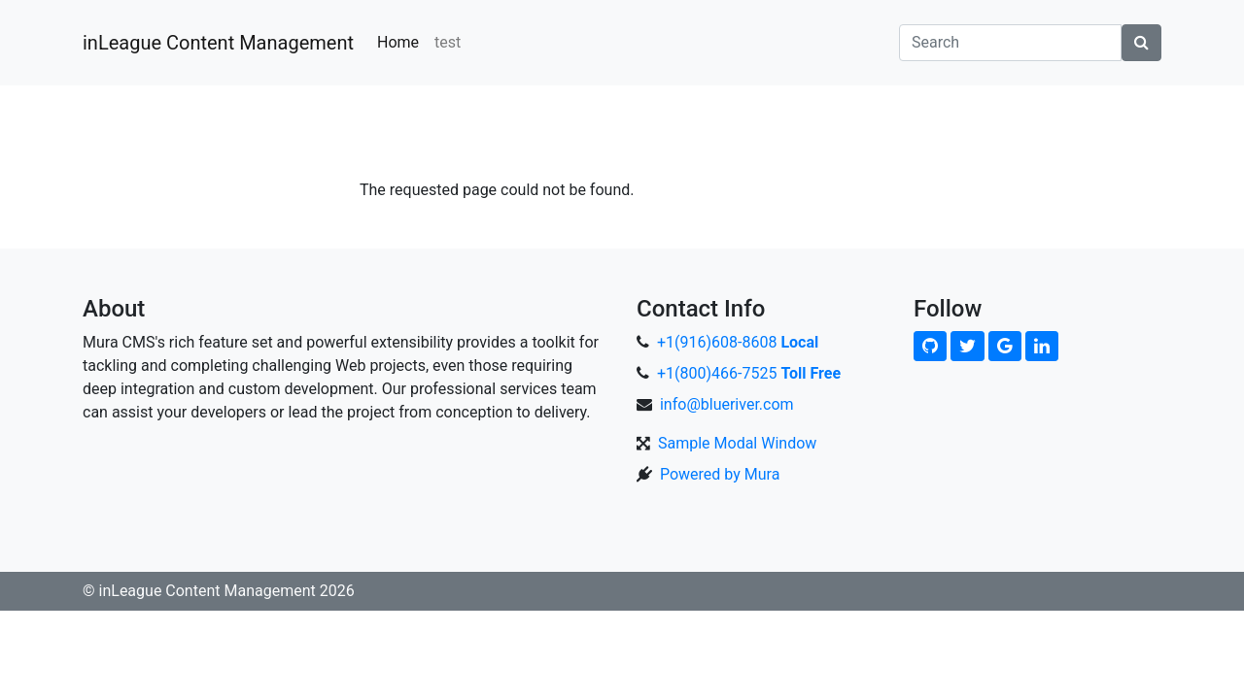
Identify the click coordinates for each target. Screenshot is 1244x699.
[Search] (1010, 42)
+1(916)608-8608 (737, 342)
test (447, 42)
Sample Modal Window (737, 443)
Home (398, 42)
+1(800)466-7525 (749, 373)
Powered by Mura (719, 474)
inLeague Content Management (218, 42)
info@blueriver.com (727, 404)
